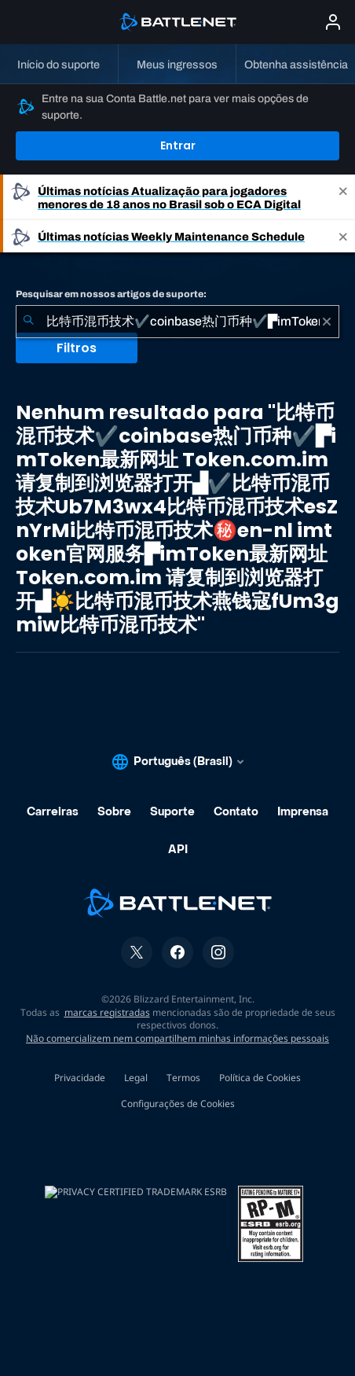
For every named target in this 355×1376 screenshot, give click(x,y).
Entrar (178, 145)
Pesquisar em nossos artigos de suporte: (111, 294)
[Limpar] (326, 321)
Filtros (77, 348)
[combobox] (177, 321)
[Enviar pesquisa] (28, 321)
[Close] (343, 197)
